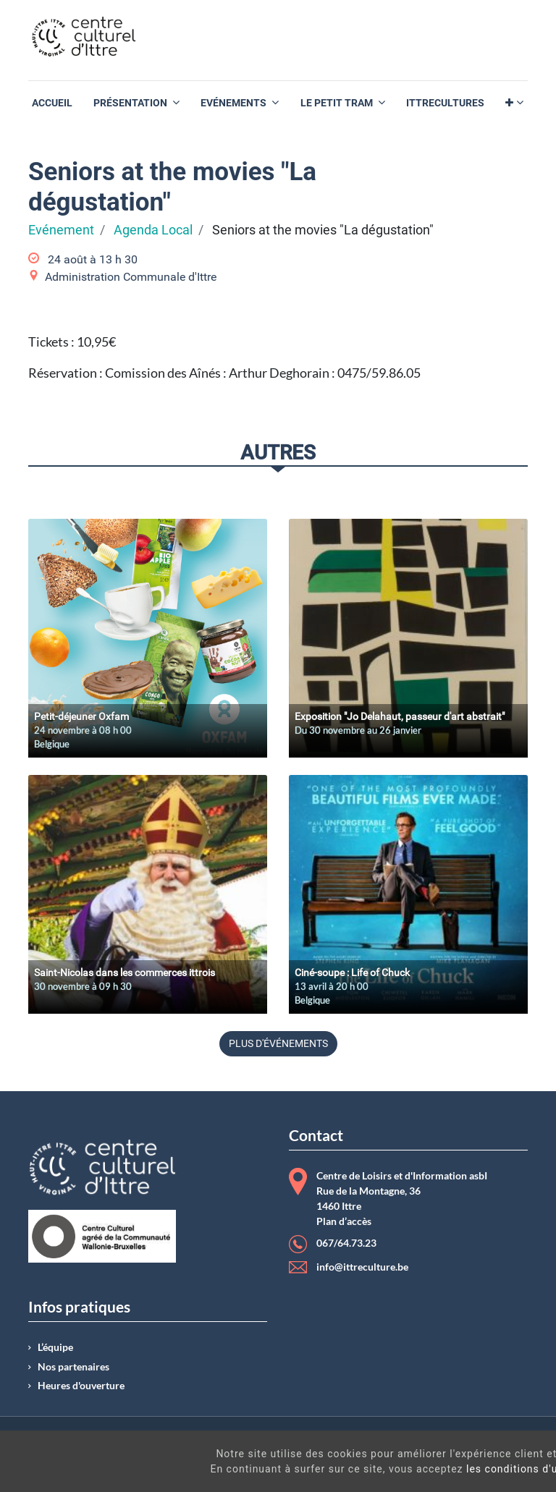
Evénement (61, 230)
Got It (492, 1477)
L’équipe (55, 1347)
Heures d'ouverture (81, 1385)
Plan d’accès (343, 1221)
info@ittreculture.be (362, 1267)
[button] (514, 103)
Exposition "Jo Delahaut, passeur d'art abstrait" (400, 716)
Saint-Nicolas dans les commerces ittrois (124, 972)
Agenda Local (153, 230)
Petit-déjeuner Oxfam (81, 716)
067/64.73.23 (346, 1243)
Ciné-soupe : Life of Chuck (352, 972)
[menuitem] (52, 103)
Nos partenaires (73, 1367)
